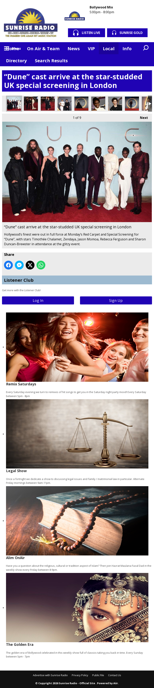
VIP (91, 48)
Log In (38, 300)
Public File (98, 675)
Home (12, 48)
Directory (16, 60)
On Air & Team (43, 48)
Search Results (51, 60)
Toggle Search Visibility (146, 48)
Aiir (115, 683)
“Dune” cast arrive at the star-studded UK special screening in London (14, 104)
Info (127, 48)
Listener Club (18, 280)
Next (142, 117)
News (74, 48)
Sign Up (116, 300)
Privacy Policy (80, 675)
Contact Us (114, 675)
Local (108, 48)
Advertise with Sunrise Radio (50, 675)
